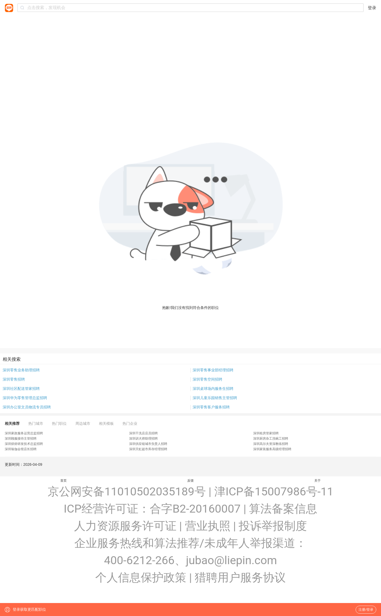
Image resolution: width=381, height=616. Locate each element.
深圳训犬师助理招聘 (143, 438)
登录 (372, 8)
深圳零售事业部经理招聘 (213, 370)
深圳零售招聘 (14, 379)
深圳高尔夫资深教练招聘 (270, 444)
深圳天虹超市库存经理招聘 (148, 449)
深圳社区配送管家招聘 (21, 388)
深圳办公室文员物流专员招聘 (27, 407)
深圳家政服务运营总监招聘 (24, 433)
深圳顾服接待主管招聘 (21, 438)
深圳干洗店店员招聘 (143, 433)
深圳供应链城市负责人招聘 (148, 444)
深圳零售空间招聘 (207, 379)
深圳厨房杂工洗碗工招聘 (270, 438)
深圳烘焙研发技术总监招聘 (24, 444)
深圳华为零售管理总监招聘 (25, 398)
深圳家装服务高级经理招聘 (272, 449)
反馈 (190, 480)
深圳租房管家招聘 (266, 433)
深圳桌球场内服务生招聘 (213, 388)
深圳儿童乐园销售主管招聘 (215, 398)
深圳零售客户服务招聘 (211, 407)
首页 (63, 480)
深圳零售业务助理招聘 (21, 370)
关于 (317, 480)
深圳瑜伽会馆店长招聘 (21, 449)
